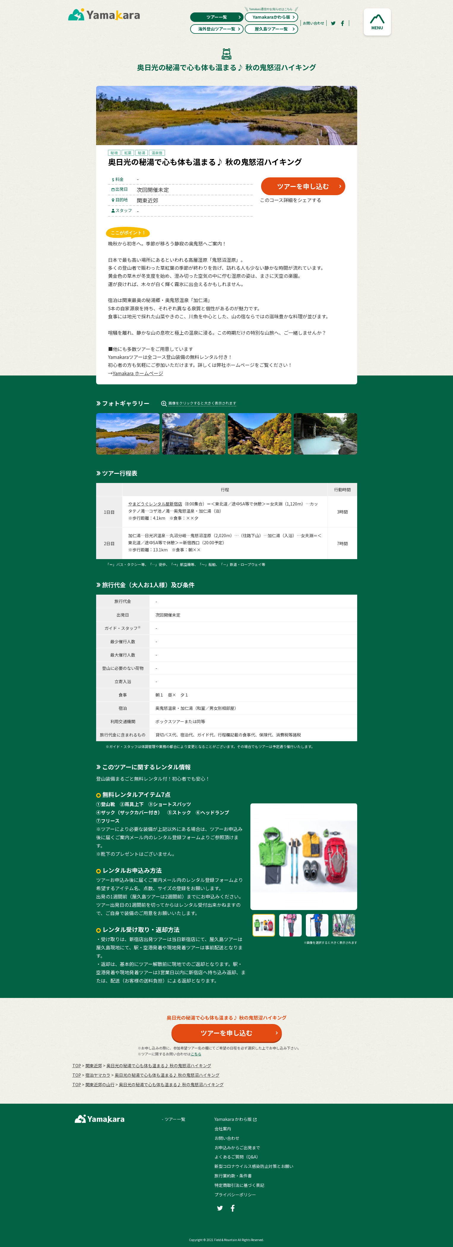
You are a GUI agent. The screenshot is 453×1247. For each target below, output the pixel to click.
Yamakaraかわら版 (271, 16)
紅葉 (127, 152)
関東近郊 (93, 1065)
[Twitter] (333, 23)
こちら (196, 1053)
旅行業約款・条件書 (233, 1176)
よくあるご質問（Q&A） (237, 1157)
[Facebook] (342, 23)
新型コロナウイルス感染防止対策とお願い (253, 1166)
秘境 (114, 152)
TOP (76, 1065)
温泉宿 (157, 152)
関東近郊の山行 (100, 1084)
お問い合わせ (313, 22)
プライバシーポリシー (235, 1195)
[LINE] (332, 214)
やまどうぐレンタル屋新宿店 (155, 504)
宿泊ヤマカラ (97, 1075)
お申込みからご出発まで (237, 1147)
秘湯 (141, 152)
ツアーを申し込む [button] (303, 186)
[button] (377, 22)
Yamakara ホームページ (138, 373)
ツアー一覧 (223, 17)
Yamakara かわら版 (233, 1119)
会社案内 (222, 1129)
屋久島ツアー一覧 (275, 29)
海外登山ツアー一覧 (219, 29)
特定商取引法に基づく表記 (239, 1185)
